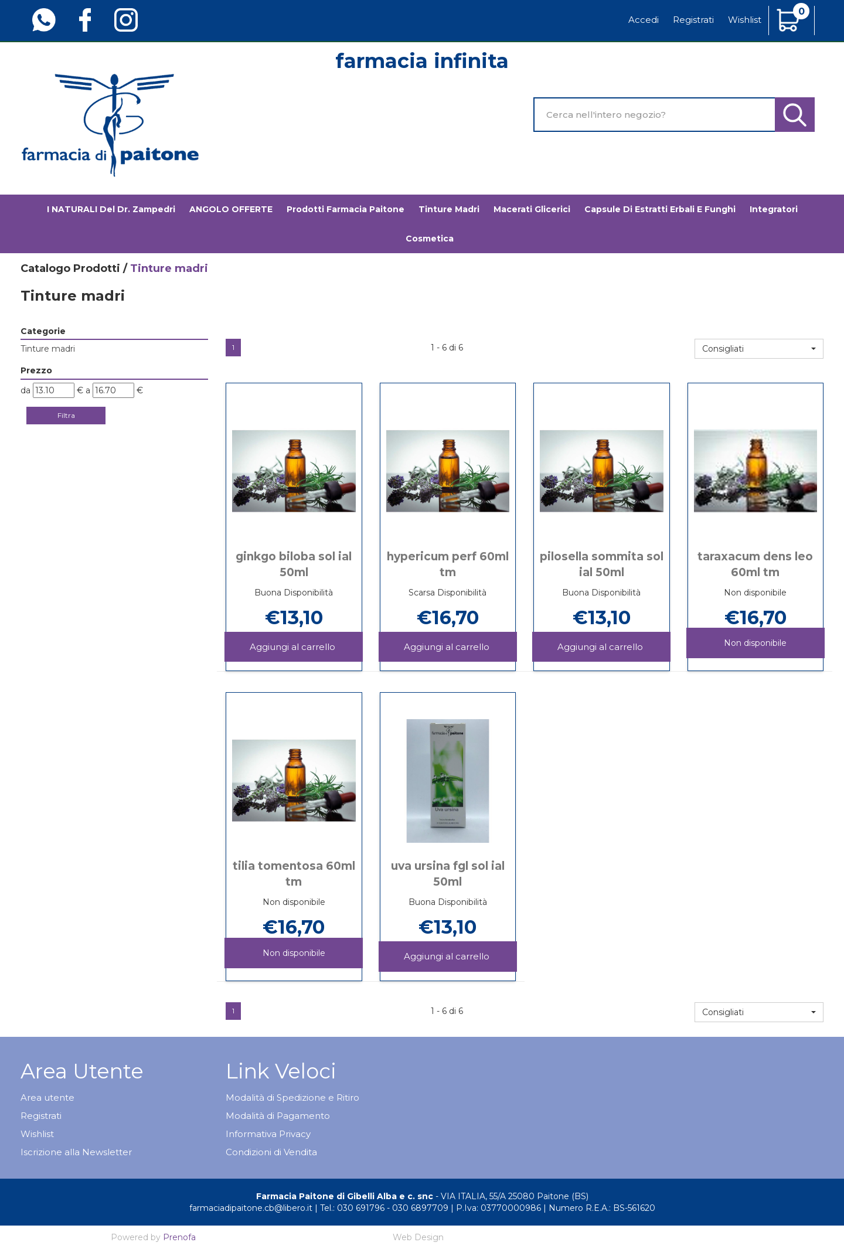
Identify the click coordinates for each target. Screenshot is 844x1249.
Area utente (47, 1097)
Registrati (693, 19)
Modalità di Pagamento (278, 1115)
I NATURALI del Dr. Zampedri (111, 209)
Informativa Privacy (268, 1133)
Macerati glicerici (532, 209)
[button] (759, 349)
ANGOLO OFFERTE (231, 209)
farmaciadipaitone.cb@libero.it (250, 1208)
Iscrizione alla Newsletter (76, 1152)
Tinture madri (448, 209)
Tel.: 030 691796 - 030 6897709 (384, 1208)
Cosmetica (430, 238)
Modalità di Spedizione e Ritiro (292, 1097)
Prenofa (179, 1237)
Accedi (643, 19)
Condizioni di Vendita (271, 1152)
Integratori (774, 209)
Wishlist (744, 19)
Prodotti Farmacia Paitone (345, 209)
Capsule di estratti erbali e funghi (660, 209)
